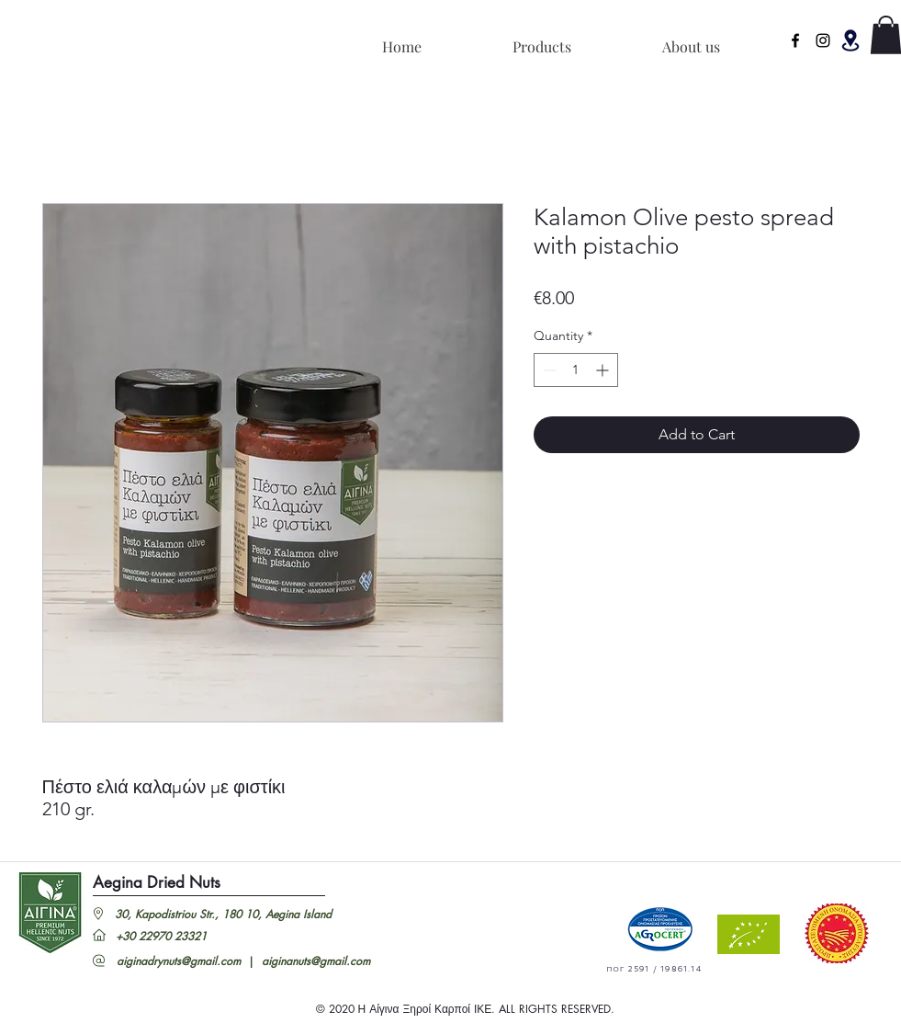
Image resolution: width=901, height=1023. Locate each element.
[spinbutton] (575, 370)
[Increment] (603, 370)
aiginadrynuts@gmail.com (179, 961)
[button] (850, 40)
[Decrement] (547, 370)
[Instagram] (823, 40)
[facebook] (795, 40)
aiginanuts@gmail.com (316, 961)
